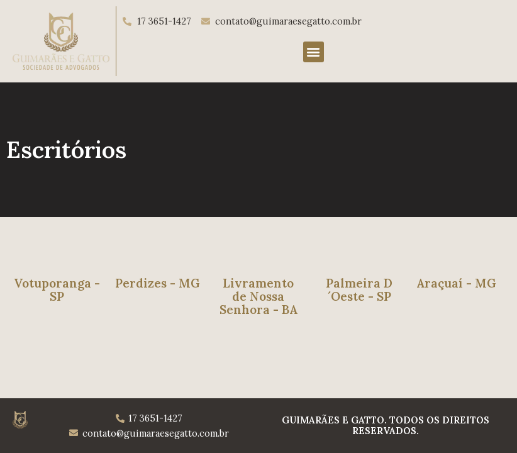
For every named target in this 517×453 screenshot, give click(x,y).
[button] (313, 52)
